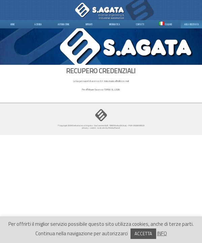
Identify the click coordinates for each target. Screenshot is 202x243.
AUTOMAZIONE (63, 24)
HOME (12, 24)
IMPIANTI (89, 24)
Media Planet (114, 127)
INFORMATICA (114, 24)
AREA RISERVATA (191, 24)
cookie (93, 127)
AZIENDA (38, 24)
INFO (162, 233)
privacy (85, 127)
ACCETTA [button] (143, 233)
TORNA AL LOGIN (112, 89)
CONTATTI (140, 24)
